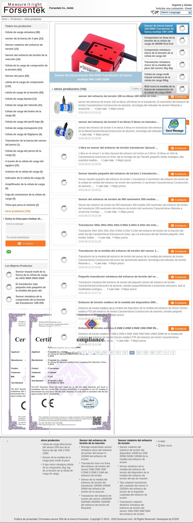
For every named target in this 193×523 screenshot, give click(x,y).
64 (138, 352)
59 (104, 352)
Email (188, 8)
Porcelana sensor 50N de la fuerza (58, 519)
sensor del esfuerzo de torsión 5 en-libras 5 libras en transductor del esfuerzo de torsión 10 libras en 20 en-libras (119, 121)
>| (173, 352)
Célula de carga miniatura (20, 32)
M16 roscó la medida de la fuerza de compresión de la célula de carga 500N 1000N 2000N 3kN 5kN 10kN (159, 89)
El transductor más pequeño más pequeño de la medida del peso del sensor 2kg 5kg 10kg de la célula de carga (31, 291)
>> (166, 352)
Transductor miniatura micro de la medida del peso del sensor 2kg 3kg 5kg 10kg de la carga (158, 65)
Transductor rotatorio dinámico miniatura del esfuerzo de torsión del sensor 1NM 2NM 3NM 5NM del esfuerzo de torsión (135, 507)
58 (97, 352)
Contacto (25, 243)
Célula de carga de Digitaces (21, 134)
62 (125, 352)
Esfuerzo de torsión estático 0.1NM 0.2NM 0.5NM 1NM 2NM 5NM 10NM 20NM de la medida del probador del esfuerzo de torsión (119, 328)
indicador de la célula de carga (23, 178)
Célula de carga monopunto (21, 128)
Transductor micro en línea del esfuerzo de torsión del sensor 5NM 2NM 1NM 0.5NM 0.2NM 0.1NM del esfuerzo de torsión (95, 469)
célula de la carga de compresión (24, 82)
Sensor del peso (14, 75)
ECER (175, 519)
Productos (16, 19)
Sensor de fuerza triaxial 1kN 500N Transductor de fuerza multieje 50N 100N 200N (159, 28)
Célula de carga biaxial (18, 98)
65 (145, 352)
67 (159, 352)
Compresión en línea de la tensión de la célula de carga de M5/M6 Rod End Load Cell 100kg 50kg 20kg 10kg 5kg (159, 40)
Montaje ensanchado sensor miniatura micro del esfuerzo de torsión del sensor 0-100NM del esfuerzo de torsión (96, 453)
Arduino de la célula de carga (22, 171)
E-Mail (161, 441)
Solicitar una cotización (169, 8)
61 (118, 352)
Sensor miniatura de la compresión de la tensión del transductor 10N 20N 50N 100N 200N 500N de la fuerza (31, 303)
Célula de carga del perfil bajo (22, 121)
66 (152, 352)
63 (132, 352)
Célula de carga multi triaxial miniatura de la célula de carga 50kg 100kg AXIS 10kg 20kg (157, 77)
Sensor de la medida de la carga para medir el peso (57, 459)
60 (111, 352)
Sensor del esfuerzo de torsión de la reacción (92, 442)
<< (90, 352)
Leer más (101, 108)
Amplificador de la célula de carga (25, 184)
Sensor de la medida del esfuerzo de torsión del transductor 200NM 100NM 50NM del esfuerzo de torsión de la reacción (95, 485)
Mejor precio (117, 108)
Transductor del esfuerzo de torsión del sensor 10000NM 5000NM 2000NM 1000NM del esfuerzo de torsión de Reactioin (96, 501)
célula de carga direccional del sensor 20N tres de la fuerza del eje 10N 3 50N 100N (57, 449)
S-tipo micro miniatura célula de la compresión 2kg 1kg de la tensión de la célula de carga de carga (58, 469)
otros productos (14, 211)
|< (84, 352)
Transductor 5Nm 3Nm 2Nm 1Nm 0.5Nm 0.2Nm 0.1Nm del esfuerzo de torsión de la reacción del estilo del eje (119, 224)
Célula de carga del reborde (21, 105)
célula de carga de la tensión (21, 92)
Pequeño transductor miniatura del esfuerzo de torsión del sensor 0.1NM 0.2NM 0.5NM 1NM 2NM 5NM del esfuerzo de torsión (119, 276)
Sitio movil (165, 445)
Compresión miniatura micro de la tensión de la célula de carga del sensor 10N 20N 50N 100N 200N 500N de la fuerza (159, 53)
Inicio (4, 19)
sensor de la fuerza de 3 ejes (21, 38)
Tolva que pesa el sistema (20, 205)
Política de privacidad (25, 519)
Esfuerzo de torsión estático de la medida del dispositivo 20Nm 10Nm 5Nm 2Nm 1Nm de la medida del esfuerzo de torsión (119, 302)
